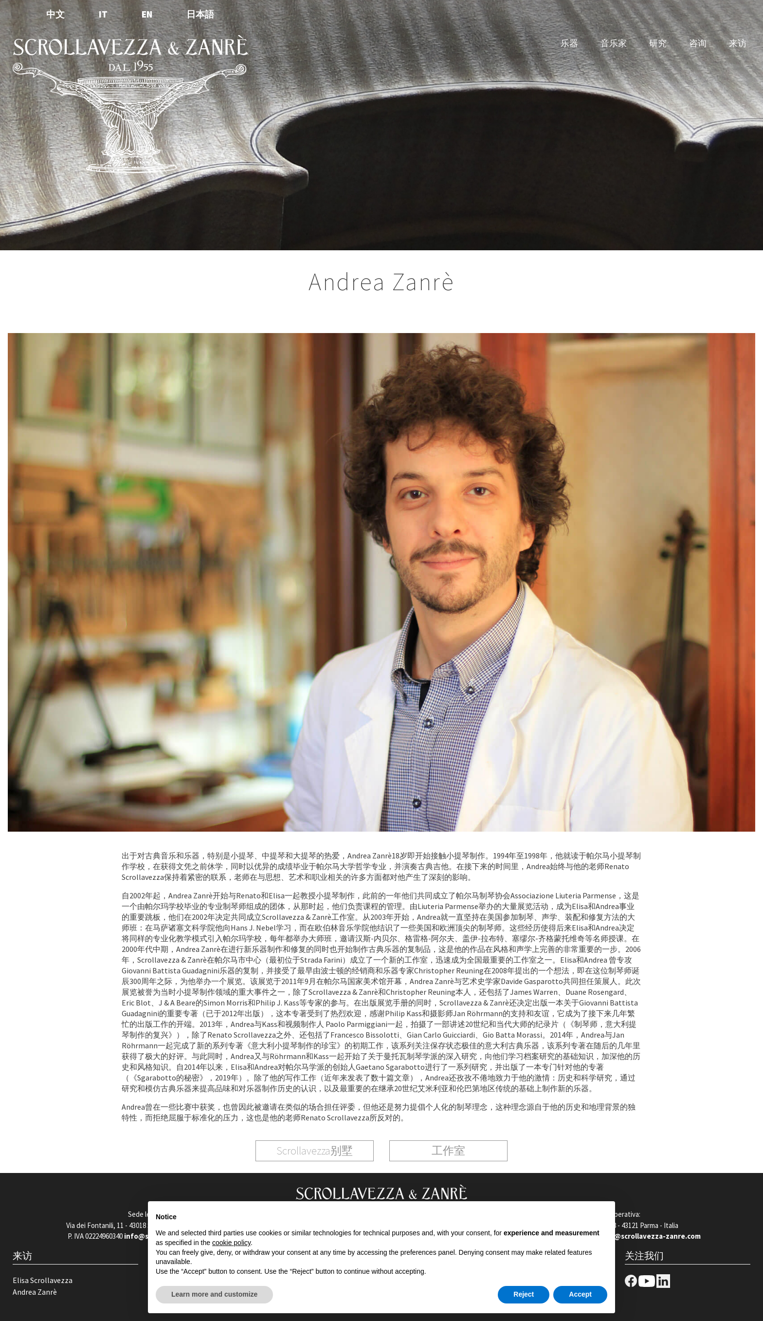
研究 (658, 43)
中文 (55, 14)
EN (147, 14)
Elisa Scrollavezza (43, 1280)
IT (103, 14)
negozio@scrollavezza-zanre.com (643, 1236)
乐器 (569, 43)
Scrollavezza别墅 (314, 1150)
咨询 (698, 43)
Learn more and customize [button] (214, 1294)
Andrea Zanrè (35, 1292)
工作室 (448, 1150)
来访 (737, 43)
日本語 (200, 14)
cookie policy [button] (231, 1243)
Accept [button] (580, 1294)
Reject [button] (523, 1294)
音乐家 (613, 43)
